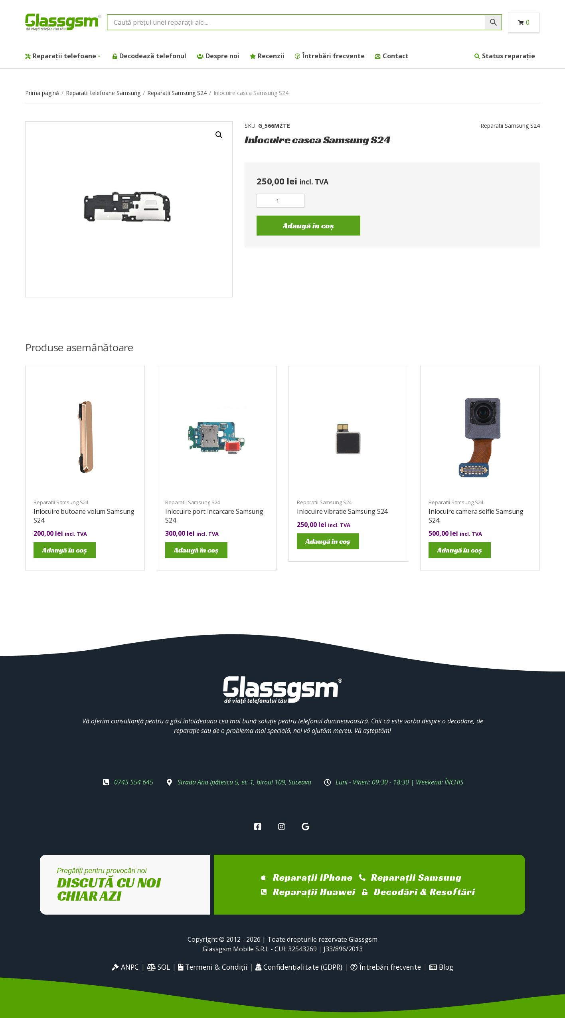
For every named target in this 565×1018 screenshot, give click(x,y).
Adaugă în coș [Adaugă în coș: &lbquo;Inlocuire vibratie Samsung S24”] (328, 541)
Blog (441, 967)
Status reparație (508, 55)
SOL (158, 967)
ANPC (125, 967)
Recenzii (271, 55)
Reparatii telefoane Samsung (103, 93)
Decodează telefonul (152, 55)
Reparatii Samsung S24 (177, 93)
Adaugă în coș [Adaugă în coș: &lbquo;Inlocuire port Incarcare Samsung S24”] (196, 550)
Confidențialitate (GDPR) (298, 967)
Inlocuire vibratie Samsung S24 (342, 511)
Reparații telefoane (64, 55)
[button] (219, 135)
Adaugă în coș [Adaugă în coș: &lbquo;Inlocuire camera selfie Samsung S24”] (459, 550)
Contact (396, 55)
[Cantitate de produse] (280, 201)
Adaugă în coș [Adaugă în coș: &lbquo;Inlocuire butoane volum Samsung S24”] (64, 550)
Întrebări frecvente (333, 55)
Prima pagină (42, 93)
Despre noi (222, 55)
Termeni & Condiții (212, 967)
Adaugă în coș (308, 225)
